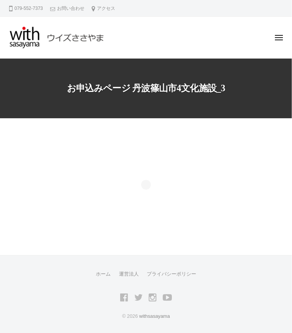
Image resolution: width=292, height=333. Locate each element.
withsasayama (154, 316)
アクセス (106, 8)
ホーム (103, 274)
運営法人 (129, 274)
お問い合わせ (70, 8)
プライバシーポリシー (171, 274)
